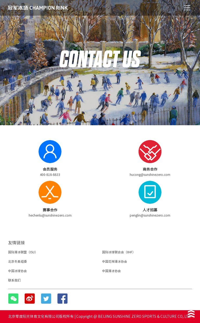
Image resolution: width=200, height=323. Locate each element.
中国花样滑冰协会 (114, 261)
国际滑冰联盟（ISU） (23, 252)
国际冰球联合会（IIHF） (118, 252)
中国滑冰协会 (111, 270)
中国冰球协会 (17, 270)
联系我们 (14, 280)
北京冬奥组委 (17, 261)
